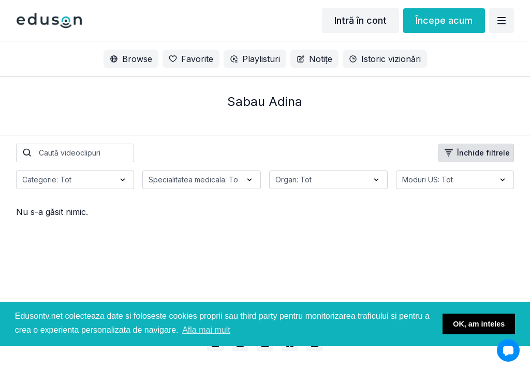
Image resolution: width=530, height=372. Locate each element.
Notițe (314, 59)
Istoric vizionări (385, 59)
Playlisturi (255, 59)
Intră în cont (360, 20)
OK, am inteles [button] (479, 324)
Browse (131, 59)
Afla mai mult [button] (206, 330)
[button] (508, 350)
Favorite (191, 59)
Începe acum (444, 20)
